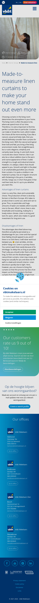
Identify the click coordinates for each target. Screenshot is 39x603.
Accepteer (9, 312)
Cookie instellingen (13, 323)
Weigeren (9, 317)
